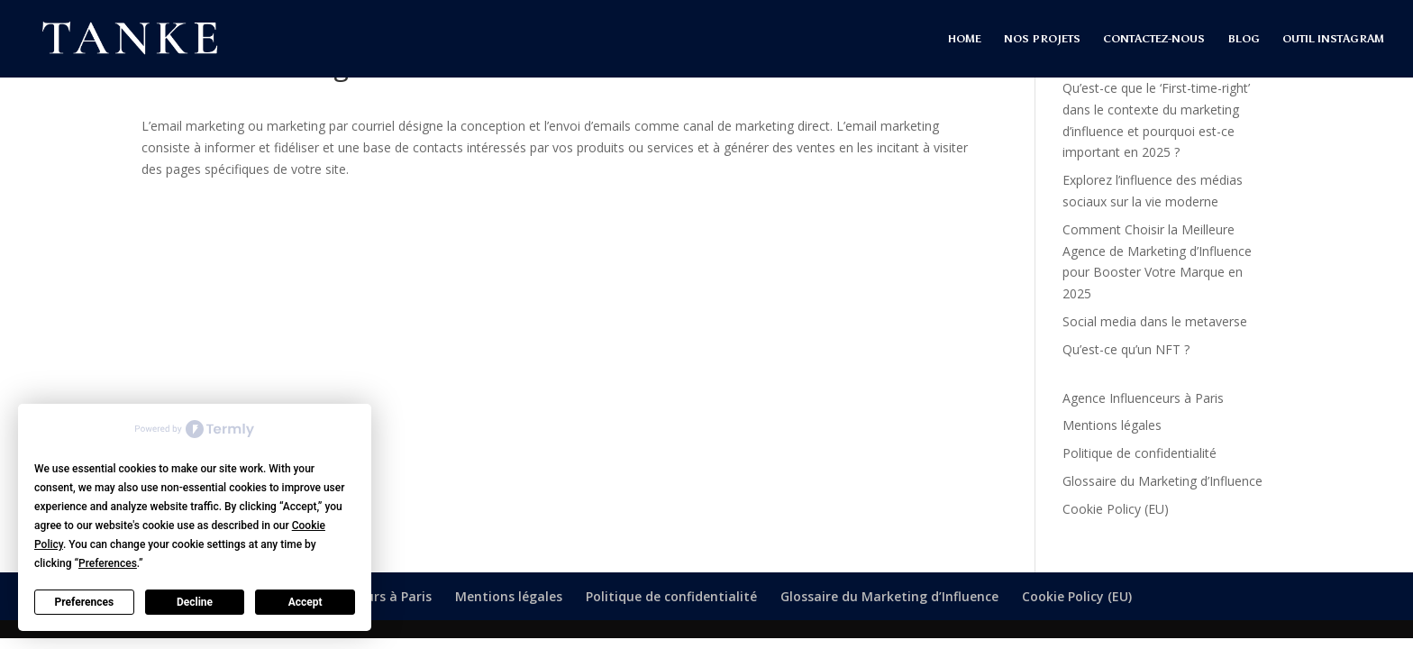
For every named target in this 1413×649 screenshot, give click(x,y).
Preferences (84, 602)
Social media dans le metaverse (1154, 321)
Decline (195, 602)
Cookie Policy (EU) (1115, 508)
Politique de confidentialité (1139, 453)
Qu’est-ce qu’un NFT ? (1126, 349)
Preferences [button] (107, 563)
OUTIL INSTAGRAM (1333, 38)
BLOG (1243, 38)
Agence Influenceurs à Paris (1143, 398)
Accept (305, 602)
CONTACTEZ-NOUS (1154, 38)
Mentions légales (1112, 425)
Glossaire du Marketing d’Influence (1162, 480)
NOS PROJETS (1042, 38)
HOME (964, 38)
